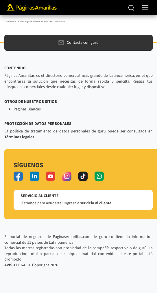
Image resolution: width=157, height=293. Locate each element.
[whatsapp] (99, 176)
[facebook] (18, 176)
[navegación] (145, 8)
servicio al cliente (95, 203)
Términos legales (19, 137)
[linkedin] (34, 176)
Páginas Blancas (27, 109)
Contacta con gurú (78, 43)
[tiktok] (83, 176)
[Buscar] (131, 7)
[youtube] (50, 176)
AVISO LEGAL (15, 265)
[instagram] (66, 176)
